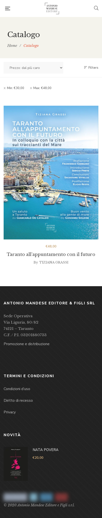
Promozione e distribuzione (27, 344)
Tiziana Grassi (53, 265)
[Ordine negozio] (33, 68)
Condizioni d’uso (17, 389)
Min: (15, 88)
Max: (42, 88)
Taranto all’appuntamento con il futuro (51, 257)
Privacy (10, 412)
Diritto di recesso (18, 400)
